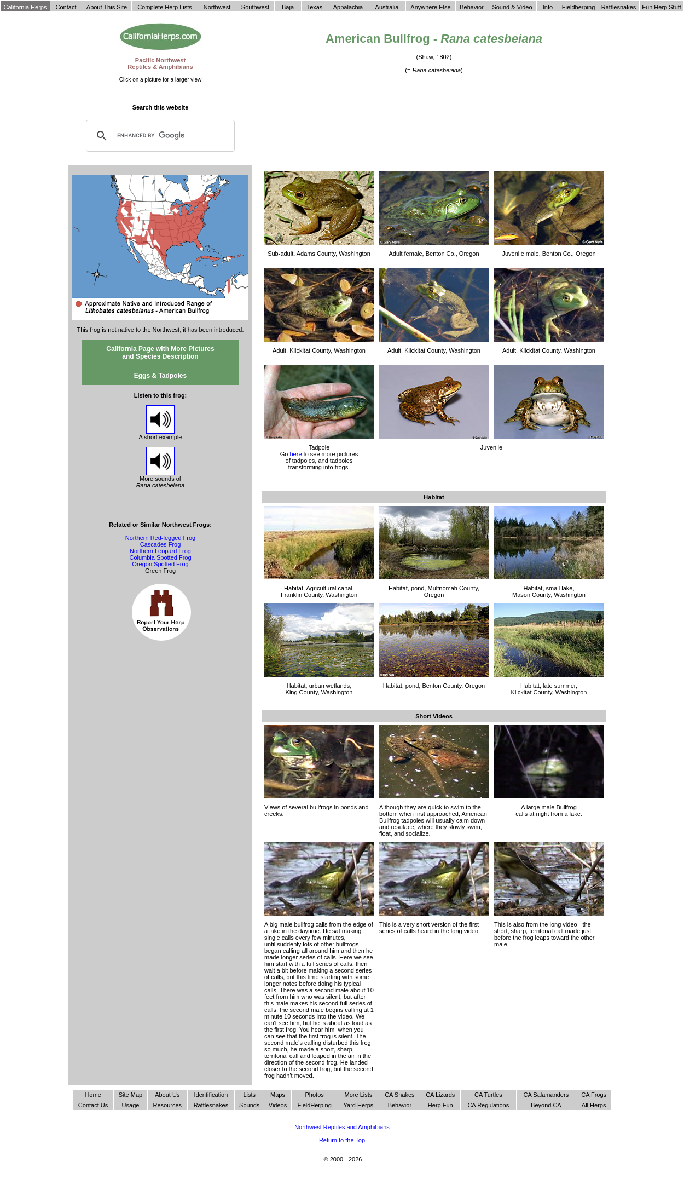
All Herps (594, 1105)
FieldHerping (314, 1105)
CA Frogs (593, 1094)
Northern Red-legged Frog (160, 537)
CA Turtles (488, 1094)
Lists (249, 1094)
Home (93, 1094)
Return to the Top (342, 1140)
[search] (158, 135)
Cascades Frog (160, 544)
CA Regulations (488, 1105)
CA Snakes (399, 1094)
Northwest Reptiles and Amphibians (342, 1127)
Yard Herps (359, 1105)
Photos (314, 1094)
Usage (131, 1105)
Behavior (399, 1105)
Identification (211, 1094)
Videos (278, 1105)
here (295, 454)
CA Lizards (440, 1094)
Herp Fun (440, 1105)
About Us (167, 1094)
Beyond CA (546, 1105)
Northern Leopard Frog (160, 551)
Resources (167, 1105)
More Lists (359, 1094)
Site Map (130, 1094)
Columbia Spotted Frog (160, 557)
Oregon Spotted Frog (160, 564)
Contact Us (93, 1105)
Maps (277, 1094)
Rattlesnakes (211, 1105)
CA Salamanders (546, 1094)
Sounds (249, 1105)
